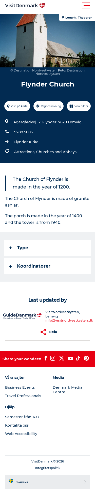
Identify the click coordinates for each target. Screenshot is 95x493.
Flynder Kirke (26, 142)
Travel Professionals (23, 396)
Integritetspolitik (47, 468)
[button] (70, 6)
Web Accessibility (21, 433)
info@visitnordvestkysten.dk (69, 320)
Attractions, (25, 152)
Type (18, 248)
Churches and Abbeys (56, 152)
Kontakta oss (17, 425)
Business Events (20, 387)
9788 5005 (23, 132)
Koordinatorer (29, 266)
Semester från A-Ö (22, 417)
